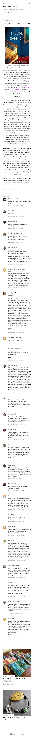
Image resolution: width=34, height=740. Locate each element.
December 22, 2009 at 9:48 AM (16, 535)
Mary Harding (12, 601)
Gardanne (11, 540)
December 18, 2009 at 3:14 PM (16, 332)
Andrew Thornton (13, 233)
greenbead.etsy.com (14, 338)
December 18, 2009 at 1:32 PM (16, 216)
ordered (17, 148)
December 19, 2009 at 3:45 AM (16, 460)
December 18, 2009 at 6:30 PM (16, 424)
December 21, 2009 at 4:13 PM (16, 509)
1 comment (10, 684)
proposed (16, 65)
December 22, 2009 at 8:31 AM (16, 521)
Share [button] (4, 189)
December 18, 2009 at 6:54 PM (16, 439)
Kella (9, 465)
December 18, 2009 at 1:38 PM (16, 228)
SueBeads (11, 199)
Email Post (10, 189)
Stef (9, 514)
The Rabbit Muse (10, 6)
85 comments (11, 723)
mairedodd (11, 221)
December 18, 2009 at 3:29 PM (16, 360)
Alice (9, 397)
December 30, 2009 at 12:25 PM (16, 596)
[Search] (30, 3)
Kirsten (10, 429)
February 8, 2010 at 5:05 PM (15, 637)
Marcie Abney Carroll (14, 269)
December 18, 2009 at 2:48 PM (16, 287)
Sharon (10, 414)
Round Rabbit (12, 211)
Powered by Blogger (17, 734)
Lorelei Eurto (12, 496)
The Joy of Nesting (14, 293)
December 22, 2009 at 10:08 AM (16, 560)
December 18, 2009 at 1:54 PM (16, 242)
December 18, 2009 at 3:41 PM (16, 392)
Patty (10, 527)
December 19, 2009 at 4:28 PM (16, 478)
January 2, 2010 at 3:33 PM (15, 613)
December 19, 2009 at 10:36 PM (16, 490)
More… (10, 13)
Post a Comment (8, 641)
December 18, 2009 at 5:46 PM (16, 409)
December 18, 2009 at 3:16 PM (16, 343)
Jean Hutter (12, 565)
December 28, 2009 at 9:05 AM (16, 577)
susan (10, 618)
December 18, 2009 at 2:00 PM (16, 264)
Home (5, 13)
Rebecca (11, 445)
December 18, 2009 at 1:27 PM (16, 205)
